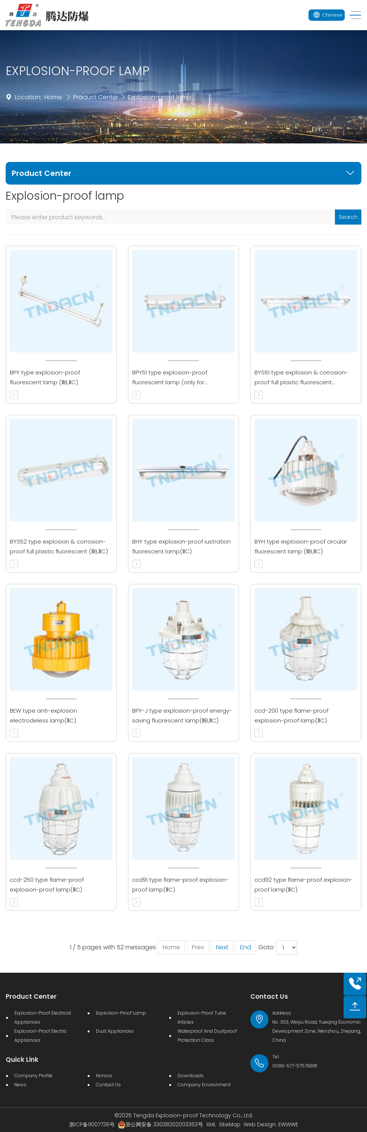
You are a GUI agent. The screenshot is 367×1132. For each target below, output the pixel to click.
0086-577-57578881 (294, 1066)
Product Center (95, 97)
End (245, 947)
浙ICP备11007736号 (92, 1124)
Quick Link (22, 1059)
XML (211, 1124)
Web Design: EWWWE (271, 1124)
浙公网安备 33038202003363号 (160, 1124)
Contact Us (108, 1084)
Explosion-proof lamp (159, 97)
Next (222, 947)
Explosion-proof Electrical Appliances (42, 1017)
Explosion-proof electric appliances (40, 1035)
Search (348, 217)
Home (53, 97)
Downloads (190, 1075)
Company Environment (204, 1084)
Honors (104, 1075)
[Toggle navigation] (353, 15)
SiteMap (230, 1124)
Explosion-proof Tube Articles (201, 1017)
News (20, 1084)
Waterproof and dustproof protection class (207, 1035)
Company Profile (33, 1075)
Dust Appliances (115, 1031)
